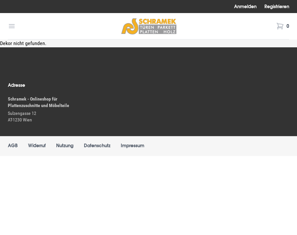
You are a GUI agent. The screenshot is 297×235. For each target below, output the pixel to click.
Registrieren (276, 6)
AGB (13, 146)
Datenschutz (97, 146)
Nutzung (64, 146)
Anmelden (245, 6)
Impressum (132, 146)
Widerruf (37, 146)
